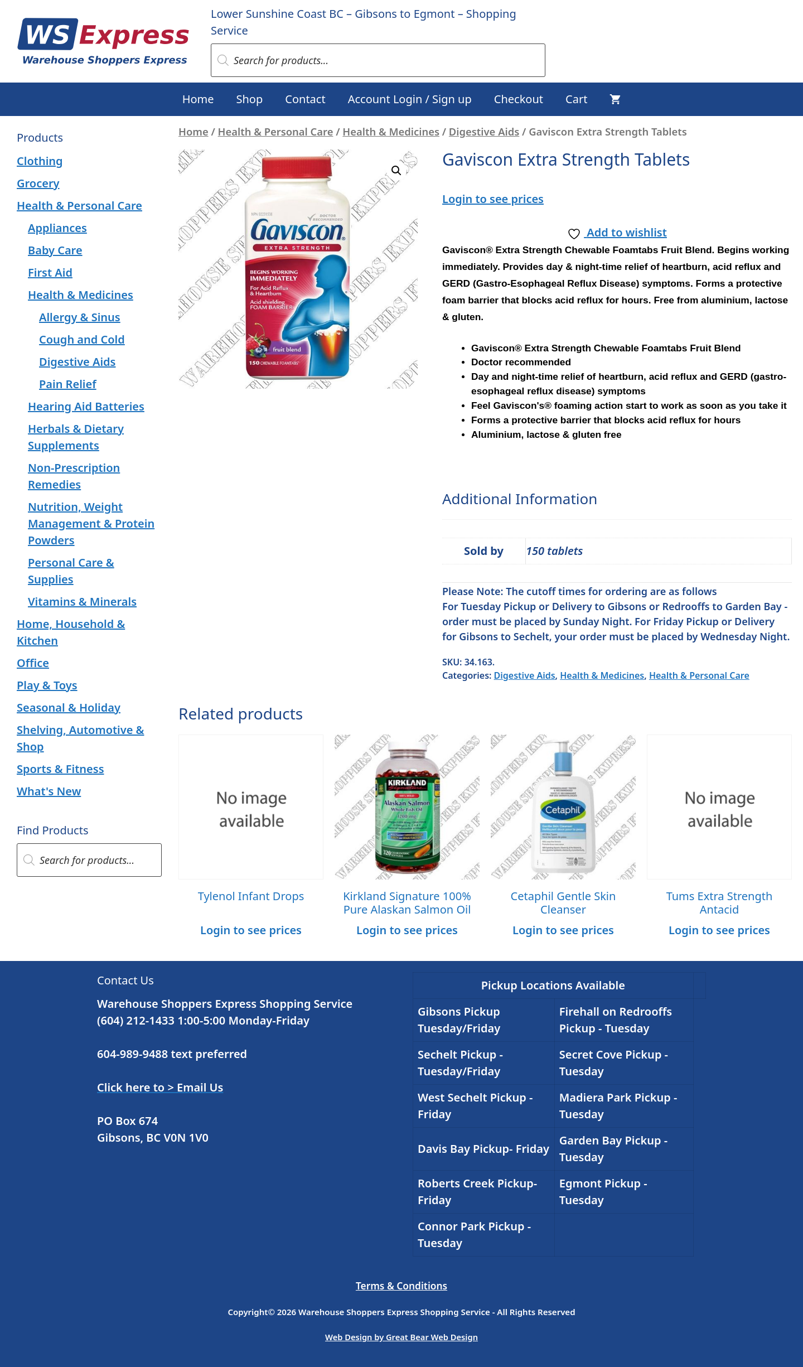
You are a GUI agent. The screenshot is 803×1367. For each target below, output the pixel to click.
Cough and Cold (82, 339)
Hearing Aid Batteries (86, 406)
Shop (249, 99)
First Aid (50, 272)
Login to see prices (493, 198)
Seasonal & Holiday (68, 707)
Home (198, 99)
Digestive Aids (484, 131)
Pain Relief (67, 384)
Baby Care (55, 250)
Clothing (40, 160)
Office (33, 662)
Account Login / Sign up (410, 99)
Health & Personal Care (275, 131)
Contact (305, 99)
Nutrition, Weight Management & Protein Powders (91, 523)
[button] (396, 171)
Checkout (518, 99)
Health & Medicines (390, 131)
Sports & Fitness (60, 768)
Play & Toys (47, 685)
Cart (576, 99)
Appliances (57, 227)
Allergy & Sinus (79, 317)
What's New (49, 791)
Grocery (38, 183)
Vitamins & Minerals (82, 601)
